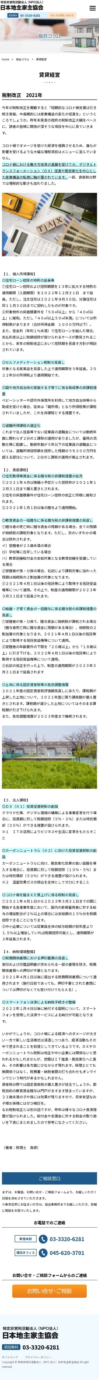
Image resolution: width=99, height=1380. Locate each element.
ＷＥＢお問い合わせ (62, 15)
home (5, 59)
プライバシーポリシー (38, 1357)
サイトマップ (10, 1357)
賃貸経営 (49, 74)
